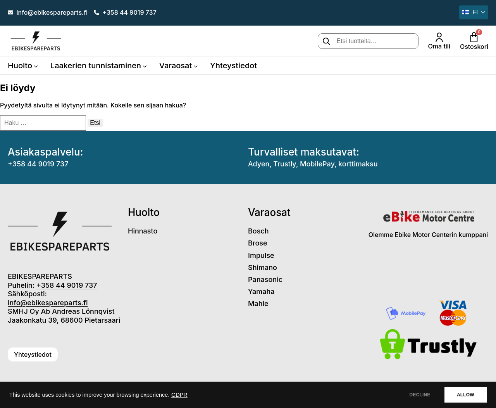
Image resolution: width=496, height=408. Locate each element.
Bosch (258, 231)
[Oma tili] (439, 37)
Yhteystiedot (233, 65)
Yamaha (261, 291)
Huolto (20, 65)
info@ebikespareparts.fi (48, 303)
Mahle (258, 303)
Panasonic (265, 279)
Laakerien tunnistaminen (95, 65)
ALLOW (464, 395)
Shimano (262, 267)
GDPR (179, 395)
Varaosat (175, 65)
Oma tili (439, 46)
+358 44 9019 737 (38, 164)
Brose (257, 243)
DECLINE (416, 395)
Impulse (261, 255)
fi (470, 12)
